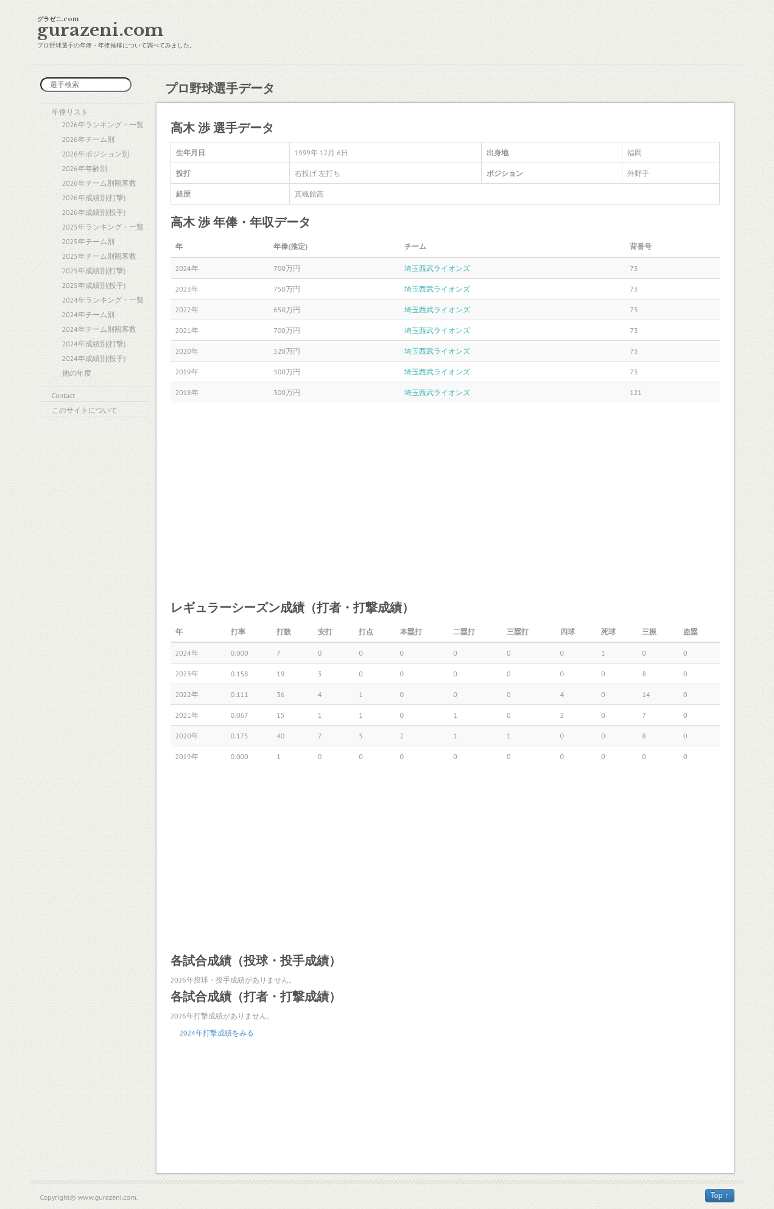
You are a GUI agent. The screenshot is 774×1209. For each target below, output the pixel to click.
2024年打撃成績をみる (217, 1032)
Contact (64, 395)
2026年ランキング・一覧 (103, 124)
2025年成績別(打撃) (94, 270)
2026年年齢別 (84, 168)
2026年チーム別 (88, 139)
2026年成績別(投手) (94, 212)
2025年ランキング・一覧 (103, 226)
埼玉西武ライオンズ (437, 268)
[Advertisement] (445, 500)
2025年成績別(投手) (94, 285)
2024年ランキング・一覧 (103, 299)
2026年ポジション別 (95, 153)
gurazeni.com (100, 30)
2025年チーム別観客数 (99, 256)
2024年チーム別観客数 (99, 329)
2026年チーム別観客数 (99, 182)
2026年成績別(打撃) (94, 197)
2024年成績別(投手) (94, 358)
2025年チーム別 (88, 241)
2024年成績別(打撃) (94, 343)
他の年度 (76, 372)
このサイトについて (85, 410)
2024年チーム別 (88, 314)
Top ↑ (720, 1195)
